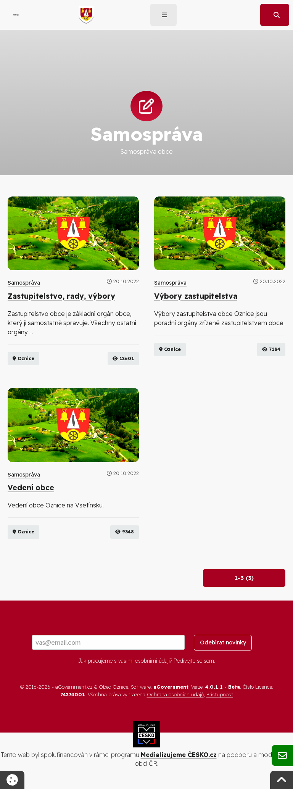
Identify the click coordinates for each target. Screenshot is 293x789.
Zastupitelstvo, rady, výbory (61, 296)
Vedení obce (31, 488)
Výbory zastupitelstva (195, 296)
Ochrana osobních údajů (175, 694)
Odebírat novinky (223, 642)
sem (209, 660)
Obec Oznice (113, 687)
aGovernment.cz (73, 687)
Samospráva (24, 282)
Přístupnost (219, 694)
